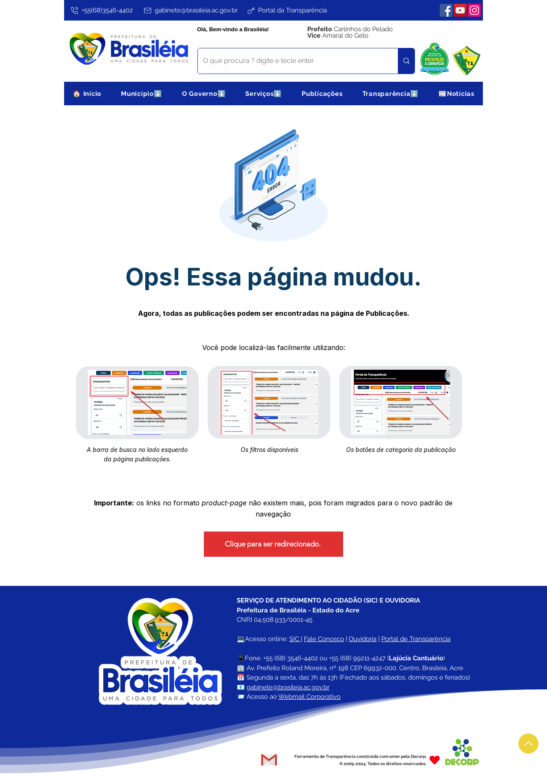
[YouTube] (460, 10)
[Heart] (434, 760)
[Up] (528, 743)
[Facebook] (446, 10)
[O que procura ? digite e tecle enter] (291, 61)
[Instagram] (474, 10)
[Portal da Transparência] (286, 10)
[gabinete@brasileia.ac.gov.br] (190, 10)
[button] (142, 93)
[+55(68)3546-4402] (101, 10)
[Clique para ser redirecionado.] (273, 544)
